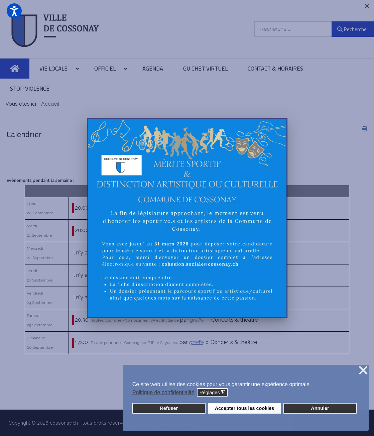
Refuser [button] (169, 408)
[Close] (367, 6)
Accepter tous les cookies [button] (244, 408)
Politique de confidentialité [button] (163, 392)
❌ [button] (363, 370)
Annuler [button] (320, 408)
